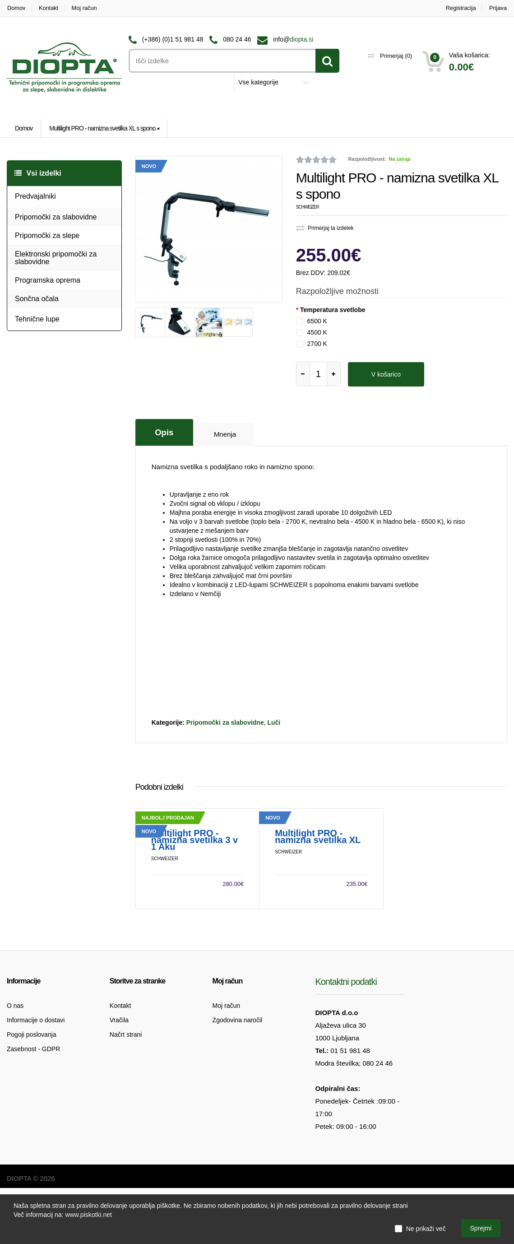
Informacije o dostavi (36, 1076)
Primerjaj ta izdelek (325, 228)
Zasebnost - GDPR (33, 1105)
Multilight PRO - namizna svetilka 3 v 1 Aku (194, 896)
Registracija (460, 8)
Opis (164, 431)
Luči (273, 722)
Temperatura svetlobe (332, 309)
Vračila (119, 1076)
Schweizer (307, 207)
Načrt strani (126, 1090)
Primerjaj (390, 55)
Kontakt (49, 8)
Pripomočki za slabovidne (225, 722)
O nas (15, 1061)
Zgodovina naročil (238, 1076)
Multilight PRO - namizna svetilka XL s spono (102, 128)
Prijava (498, 8)
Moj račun (85, 8)
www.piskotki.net (88, 1214)
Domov (16, 8)
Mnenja (226, 434)
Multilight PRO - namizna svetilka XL (318, 892)
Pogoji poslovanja (31, 1090)
